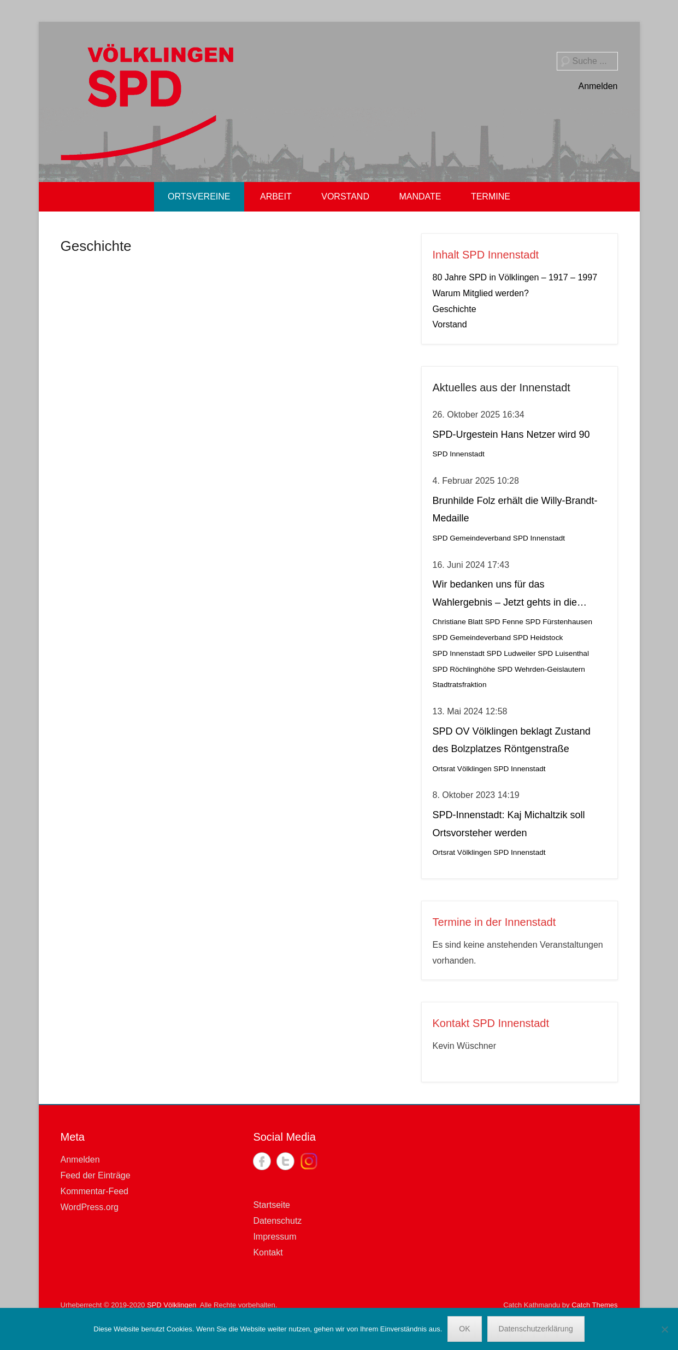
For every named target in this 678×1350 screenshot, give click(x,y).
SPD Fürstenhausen (559, 622)
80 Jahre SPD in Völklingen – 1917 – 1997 (515, 277)
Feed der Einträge (96, 1175)
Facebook (262, 1161)
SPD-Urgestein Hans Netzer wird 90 (511, 434)
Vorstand (450, 324)
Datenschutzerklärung (536, 1328)
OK (464, 1328)
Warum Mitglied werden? (481, 293)
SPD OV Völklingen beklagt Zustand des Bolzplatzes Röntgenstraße (512, 740)
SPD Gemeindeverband (472, 538)
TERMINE (490, 196)
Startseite (271, 1205)
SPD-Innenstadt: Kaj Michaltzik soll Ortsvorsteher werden (509, 823)
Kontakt (267, 1252)
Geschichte (96, 246)
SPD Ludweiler (511, 653)
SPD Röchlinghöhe (464, 669)
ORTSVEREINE (199, 196)
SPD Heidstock (538, 637)
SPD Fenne (504, 622)
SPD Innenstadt (459, 454)
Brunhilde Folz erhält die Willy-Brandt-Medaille (515, 509)
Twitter (285, 1161)
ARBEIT (276, 196)
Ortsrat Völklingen (462, 769)
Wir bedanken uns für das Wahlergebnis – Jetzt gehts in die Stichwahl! (505, 595)
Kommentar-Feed (95, 1191)
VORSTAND (345, 196)
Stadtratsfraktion (460, 684)
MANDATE (420, 196)
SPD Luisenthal (563, 653)
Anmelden (597, 86)
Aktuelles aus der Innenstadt (501, 387)
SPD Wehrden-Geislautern (541, 669)
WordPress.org (90, 1207)
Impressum (274, 1236)
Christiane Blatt (458, 622)
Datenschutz (277, 1220)
